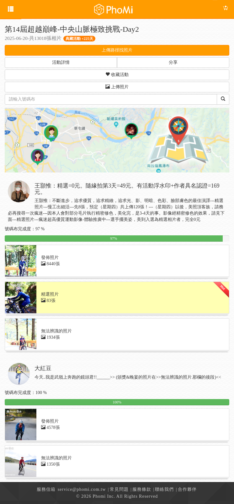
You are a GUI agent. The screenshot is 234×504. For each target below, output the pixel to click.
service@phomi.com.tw (82, 489)
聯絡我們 (164, 489)
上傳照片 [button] (117, 86)
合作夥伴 (187, 489)
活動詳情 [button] (61, 62)
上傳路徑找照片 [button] (117, 50)
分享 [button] (173, 62)
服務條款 (141, 489)
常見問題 (119, 489)
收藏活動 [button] (117, 74)
